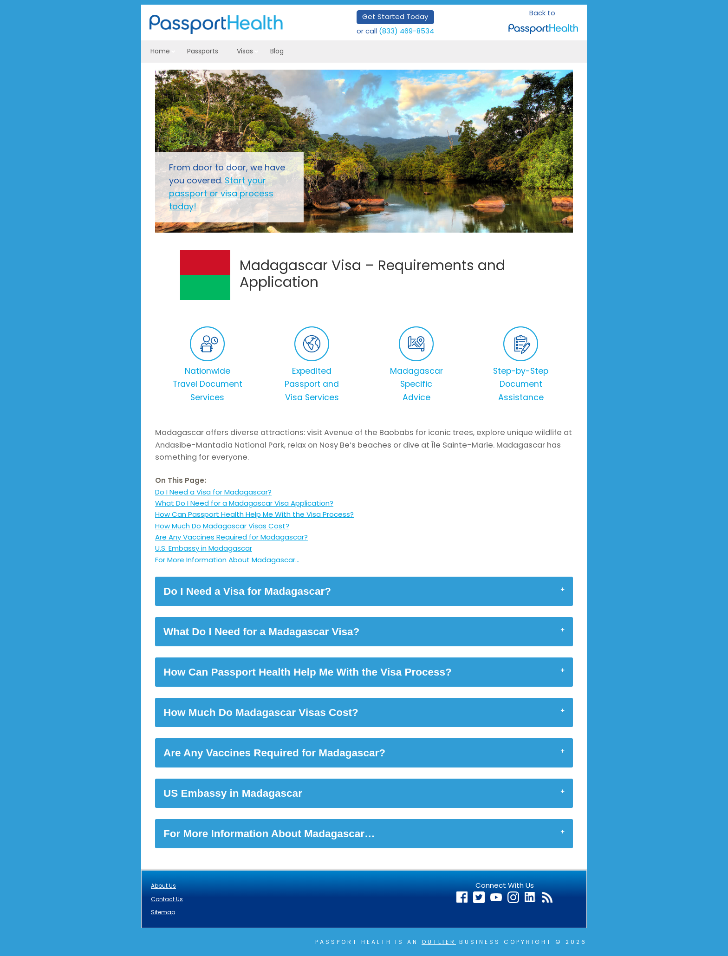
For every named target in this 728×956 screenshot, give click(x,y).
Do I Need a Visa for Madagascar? (213, 492)
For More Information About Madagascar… (227, 560)
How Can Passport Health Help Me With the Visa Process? (254, 514)
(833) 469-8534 (406, 31)
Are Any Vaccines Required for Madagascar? (231, 537)
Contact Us (167, 899)
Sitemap (163, 912)
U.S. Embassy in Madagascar (203, 548)
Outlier (439, 942)
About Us (163, 886)
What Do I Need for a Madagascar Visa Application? (244, 503)
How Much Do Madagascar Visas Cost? (222, 526)
